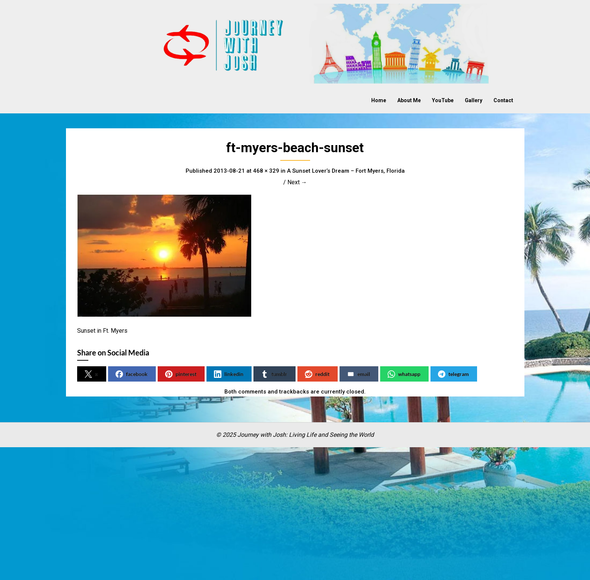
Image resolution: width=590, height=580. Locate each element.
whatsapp (404, 374)
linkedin (228, 374)
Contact (503, 100)
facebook (132, 374)
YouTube (443, 100)
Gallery (473, 100)
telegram (453, 374)
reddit (317, 374)
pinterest (180, 374)
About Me (409, 100)
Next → (297, 182)
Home (378, 100)
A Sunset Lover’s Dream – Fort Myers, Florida (346, 170)
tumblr (274, 374)
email (358, 374)
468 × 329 (266, 170)
